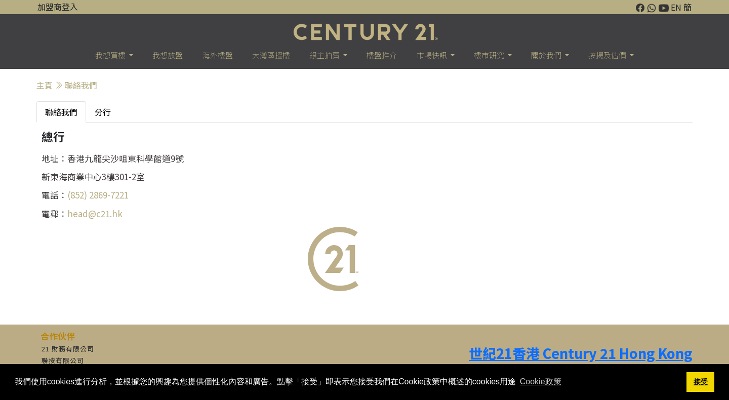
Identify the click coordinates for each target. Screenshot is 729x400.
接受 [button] (701, 382)
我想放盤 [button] (167, 55)
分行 (103, 112)
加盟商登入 (57, 7)
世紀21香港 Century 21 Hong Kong (581, 353)
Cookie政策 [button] (540, 381)
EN (676, 7)
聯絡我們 (81, 85)
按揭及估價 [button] (608, 55)
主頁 (44, 85)
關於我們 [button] (547, 55)
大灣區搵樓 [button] (271, 55)
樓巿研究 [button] (490, 55)
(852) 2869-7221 (98, 194)
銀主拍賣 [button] (325, 55)
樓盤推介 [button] (382, 55)
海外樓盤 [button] (217, 55)
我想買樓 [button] (111, 55)
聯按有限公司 (63, 360)
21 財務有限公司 (68, 348)
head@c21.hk (95, 213)
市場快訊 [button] (433, 55)
